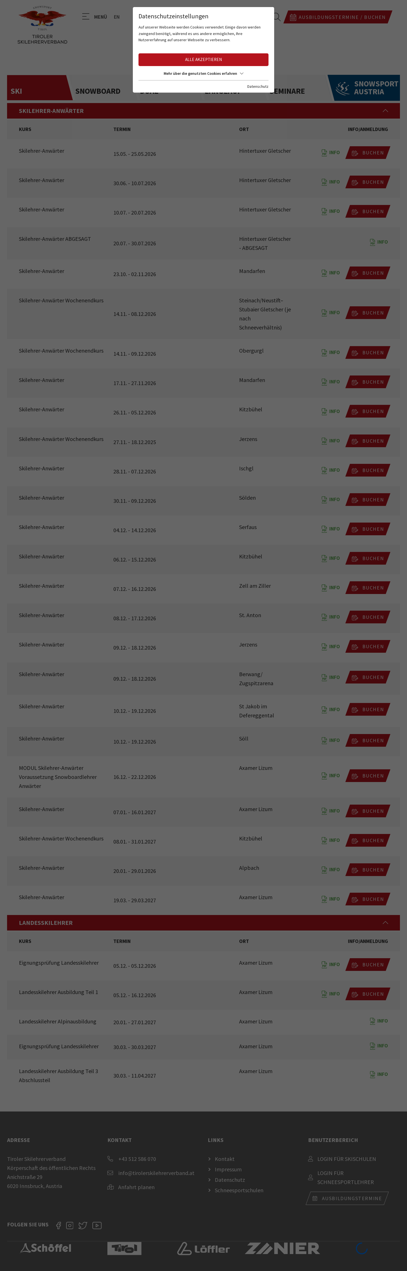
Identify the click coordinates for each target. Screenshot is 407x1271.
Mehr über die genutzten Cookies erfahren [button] (203, 73)
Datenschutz (258, 86)
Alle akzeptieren (203, 59)
